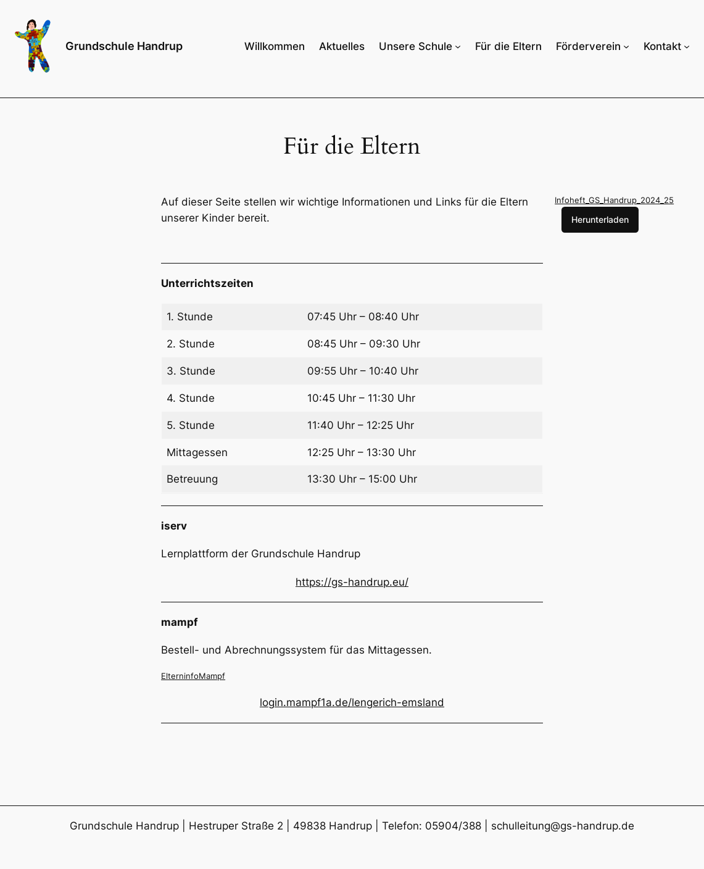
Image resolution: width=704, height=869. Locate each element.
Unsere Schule (415, 46)
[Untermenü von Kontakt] (687, 46)
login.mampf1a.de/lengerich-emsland (352, 702)
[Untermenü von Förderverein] (626, 46)
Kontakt (662, 46)
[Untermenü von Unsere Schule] (458, 46)
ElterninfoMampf (193, 676)
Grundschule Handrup (124, 45)
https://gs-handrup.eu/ (352, 582)
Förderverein (588, 46)
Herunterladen (600, 219)
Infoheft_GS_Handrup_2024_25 (614, 200)
